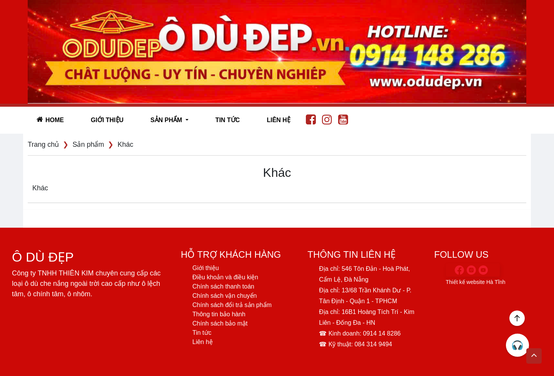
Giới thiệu (107, 120)
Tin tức (227, 120)
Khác (125, 144)
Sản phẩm (88, 144)
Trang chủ (43, 144)
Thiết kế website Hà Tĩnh (476, 282)
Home (50, 119)
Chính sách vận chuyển (224, 295)
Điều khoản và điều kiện (225, 277)
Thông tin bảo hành (218, 314)
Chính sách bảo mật (219, 323)
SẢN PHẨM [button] (167, 120)
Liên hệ (278, 120)
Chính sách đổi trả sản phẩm (232, 305)
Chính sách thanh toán (223, 286)
